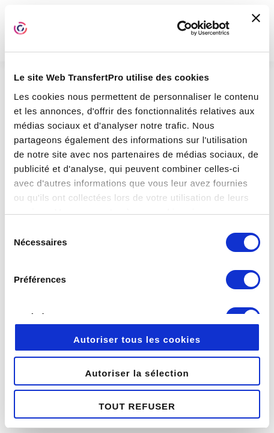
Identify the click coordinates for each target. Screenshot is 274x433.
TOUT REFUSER (137, 406)
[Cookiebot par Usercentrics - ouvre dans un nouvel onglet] (177, 28)
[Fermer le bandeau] (256, 28)
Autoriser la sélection (137, 373)
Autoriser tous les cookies (137, 339)
